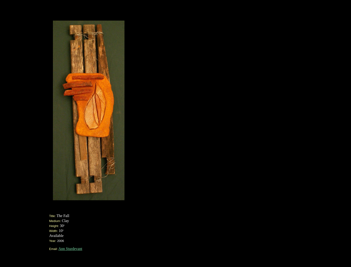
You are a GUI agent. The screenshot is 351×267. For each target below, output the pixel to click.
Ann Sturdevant (70, 249)
